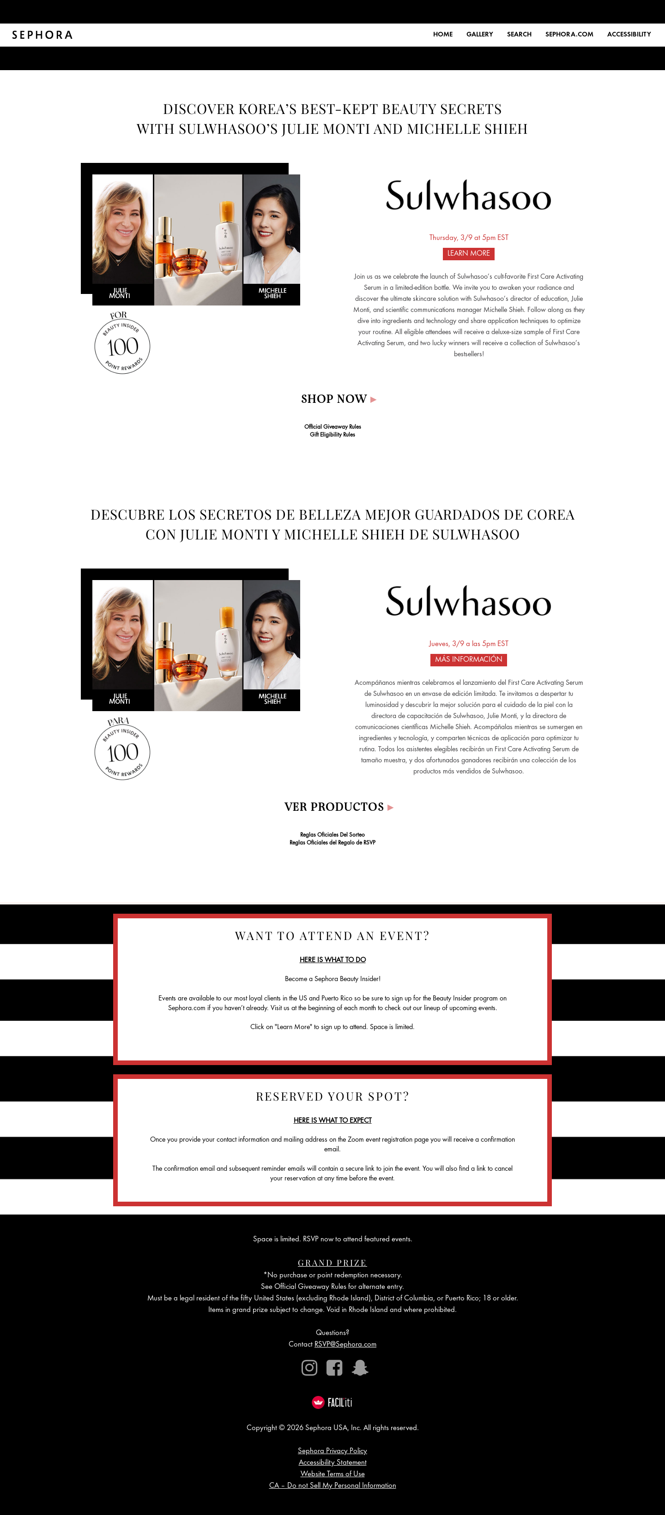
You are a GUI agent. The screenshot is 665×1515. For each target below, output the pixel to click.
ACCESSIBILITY (629, 34)
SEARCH (519, 34)
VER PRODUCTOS (339, 808)
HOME (443, 34)
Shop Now (339, 400)
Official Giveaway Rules (332, 428)
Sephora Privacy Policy (332, 1451)
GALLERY (479, 34)
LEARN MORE (468, 254)
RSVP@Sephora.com (345, 1345)
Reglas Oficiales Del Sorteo (332, 835)
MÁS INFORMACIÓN (468, 660)
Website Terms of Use (333, 1475)
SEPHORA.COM (569, 34)
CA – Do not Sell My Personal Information (332, 1486)
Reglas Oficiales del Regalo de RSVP (332, 843)
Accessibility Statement (333, 1463)
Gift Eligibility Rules (332, 435)
